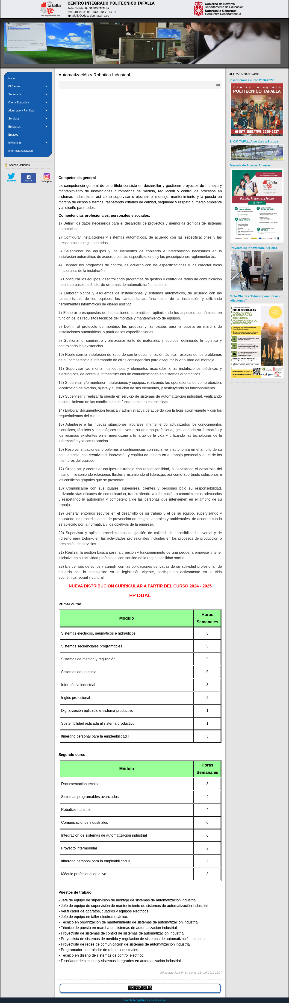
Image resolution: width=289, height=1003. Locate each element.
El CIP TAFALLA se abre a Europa (254, 141)
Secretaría (27, 94)
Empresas (27, 126)
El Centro (27, 86)
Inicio (11, 78)
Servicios (27, 118)
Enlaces (13, 134)
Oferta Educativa (27, 102)
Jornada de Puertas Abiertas (250, 165)
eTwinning (27, 142)
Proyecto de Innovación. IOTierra (253, 248)
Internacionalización (20, 150)
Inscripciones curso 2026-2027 (252, 80)
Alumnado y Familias (27, 110)
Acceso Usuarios (19, 165)
